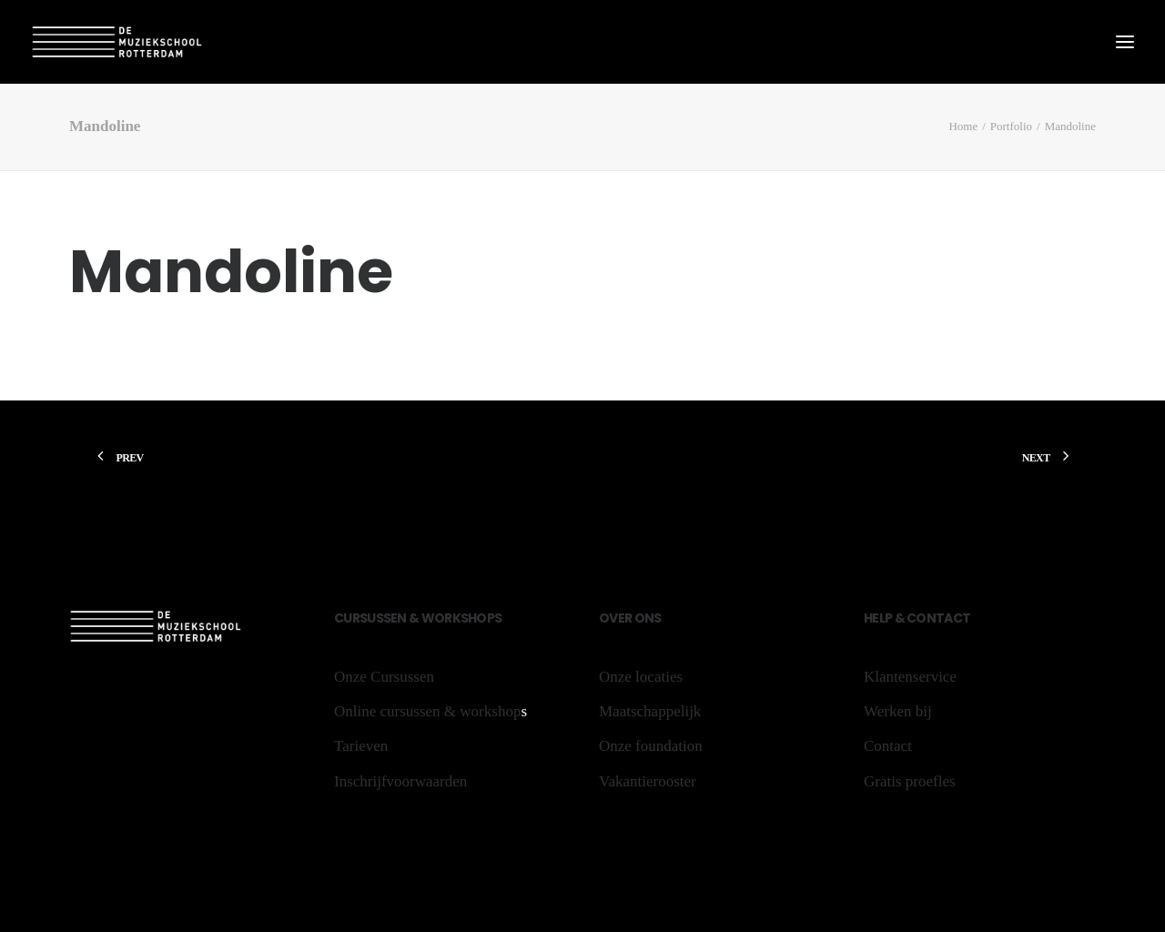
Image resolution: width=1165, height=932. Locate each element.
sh (469, 618)
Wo (433, 618)
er (625, 618)
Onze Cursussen (384, 676)
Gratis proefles (910, 781)
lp (886, 618)
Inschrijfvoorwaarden (400, 781)
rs (360, 618)
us (375, 618)
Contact (937, 618)
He (871, 618)
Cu (343, 618)
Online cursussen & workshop (427, 711)
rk (452, 618)
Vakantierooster (647, 781)
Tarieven (361, 746)
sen (396, 618)
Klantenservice (910, 676)
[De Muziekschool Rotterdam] (117, 42)
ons (646, 618)
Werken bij (898, 711)
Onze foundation (651, 746)
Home (963, 126)
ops (488, 618)
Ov (608, 618)
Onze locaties (641, 676)
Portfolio (1011, 126)
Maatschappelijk (650, 711)
